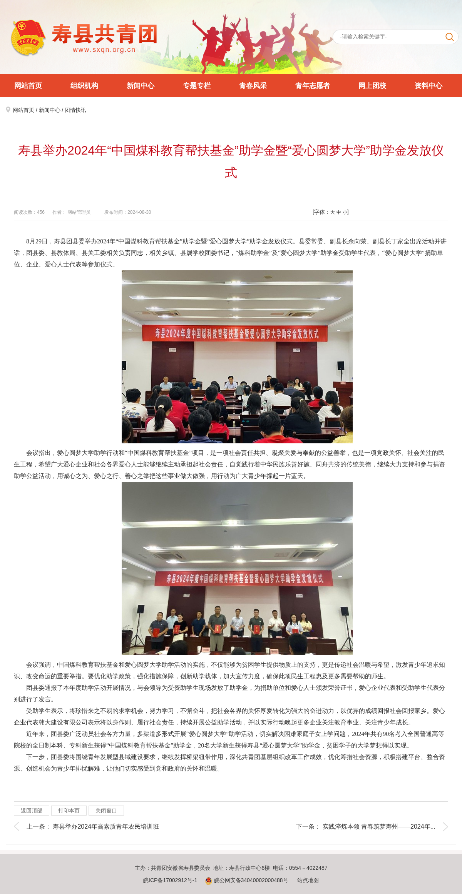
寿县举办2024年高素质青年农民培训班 (106, 826)
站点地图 (308, 880)
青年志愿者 (312, 86)
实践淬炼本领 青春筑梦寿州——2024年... (379, 826)
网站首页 (28, 86)
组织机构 (84, 86)
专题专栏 (197, 86)
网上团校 (372, 86)
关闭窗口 (106, 810)
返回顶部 (31, 810)
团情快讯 (75, 110)
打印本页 (69, 810)
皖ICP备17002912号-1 (170, 880)
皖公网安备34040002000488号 (246, 880)
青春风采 (253, 86)
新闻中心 (140, 86)
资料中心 (428, 86)
